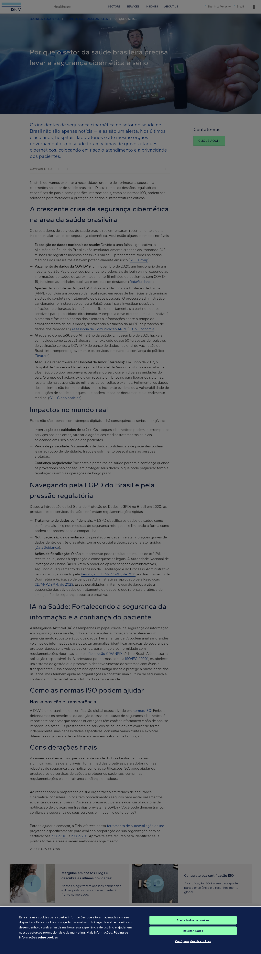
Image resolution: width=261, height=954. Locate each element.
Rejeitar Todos (193, 933)
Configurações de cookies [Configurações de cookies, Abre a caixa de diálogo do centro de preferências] (193, 944)
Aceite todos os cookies (193, 923)
